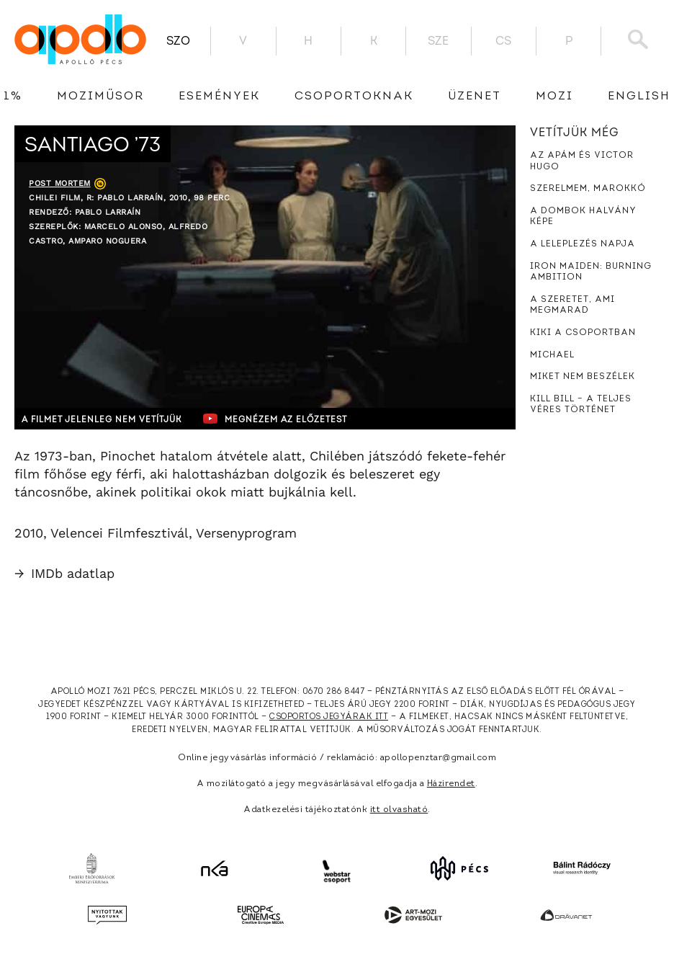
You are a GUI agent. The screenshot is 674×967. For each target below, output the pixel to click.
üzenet (474, 96)
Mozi (554, 96)
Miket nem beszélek (582, 377)
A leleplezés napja (582, 244)
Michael (552, 355)
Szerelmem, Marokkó (588, 188)
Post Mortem (60, 183)
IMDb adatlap (64, 573)
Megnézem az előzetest (294, 418)
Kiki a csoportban (583, 333)
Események (219, 96)
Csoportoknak (354, 96)
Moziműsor (100, 96)
